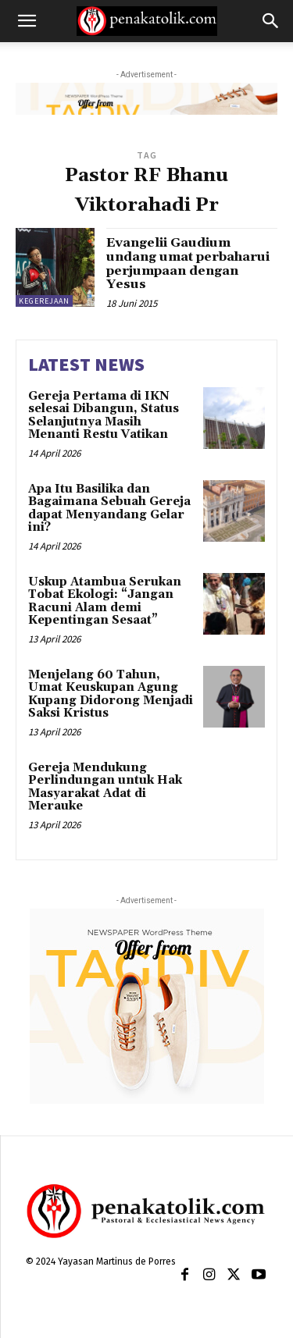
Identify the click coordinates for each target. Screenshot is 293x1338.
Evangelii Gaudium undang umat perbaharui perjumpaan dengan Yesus (188, 263)
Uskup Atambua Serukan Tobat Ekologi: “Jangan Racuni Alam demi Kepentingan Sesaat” (104, 601)
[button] (27, 21)
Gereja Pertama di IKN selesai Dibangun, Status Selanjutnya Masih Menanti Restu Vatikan (103, 416)
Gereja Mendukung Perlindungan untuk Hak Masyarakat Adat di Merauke (105, 787)
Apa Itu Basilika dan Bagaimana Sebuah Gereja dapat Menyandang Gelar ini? (109, 509)
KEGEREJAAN (44, 301)
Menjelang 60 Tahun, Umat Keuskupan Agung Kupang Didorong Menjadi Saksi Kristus (110, 694)
